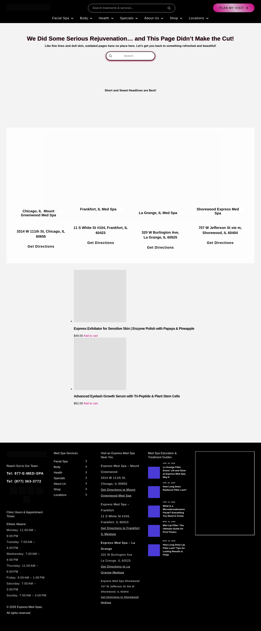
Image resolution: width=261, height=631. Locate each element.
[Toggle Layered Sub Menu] (71, 461)
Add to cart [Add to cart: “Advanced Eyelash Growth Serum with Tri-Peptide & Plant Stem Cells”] (90, 403)
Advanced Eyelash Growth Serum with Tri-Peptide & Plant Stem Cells (127, 396)
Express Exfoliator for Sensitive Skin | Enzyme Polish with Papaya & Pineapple (134, 328)
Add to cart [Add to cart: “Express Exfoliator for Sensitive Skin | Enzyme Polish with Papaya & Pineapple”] (90, 335)
